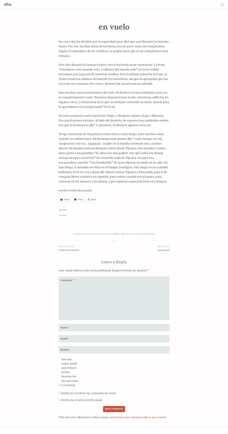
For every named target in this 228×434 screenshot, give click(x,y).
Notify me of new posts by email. (82, 400)
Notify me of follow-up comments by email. (88, 393)
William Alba (119, 233)
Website (65, 349)
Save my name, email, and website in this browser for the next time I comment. (69, 372)
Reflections (148, 233)
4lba (7, 4)
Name (64, 327)
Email (64, 338)
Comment (67, 280)
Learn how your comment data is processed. (137, 417)
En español (135, 233)
